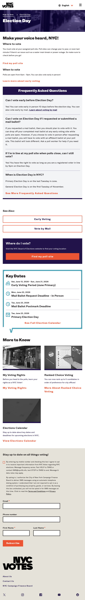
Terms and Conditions (37, 491)
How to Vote (8, 15)
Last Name (39, 527)
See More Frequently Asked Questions (31, 193)
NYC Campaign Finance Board (18, 586)
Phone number (10, 514)
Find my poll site (13, 63)
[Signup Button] (13, 543)
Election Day (25, 15)
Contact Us (8, 581)
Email (6, 501)
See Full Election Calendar (43, 323)
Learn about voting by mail (43, 109)
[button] (66, 5)
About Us (7, 576)
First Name (9, 527)
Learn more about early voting (21, 81)
